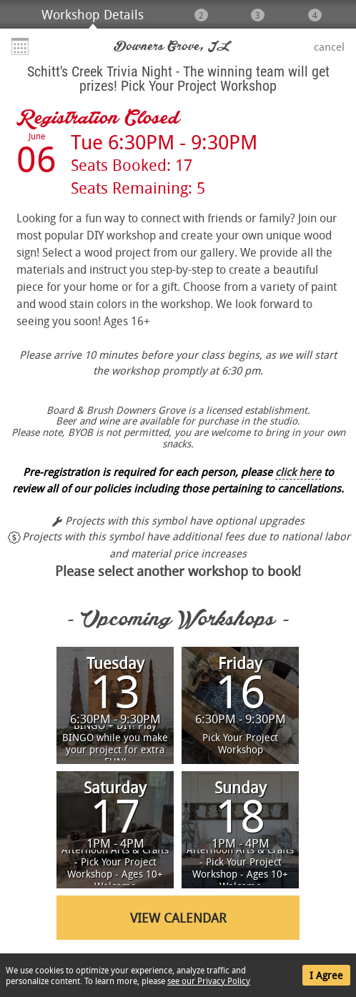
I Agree (326, 975)
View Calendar (178, 917)
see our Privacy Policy (208, 980)
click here (298, 472)
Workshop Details (92, 14)
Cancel (329, 46)
